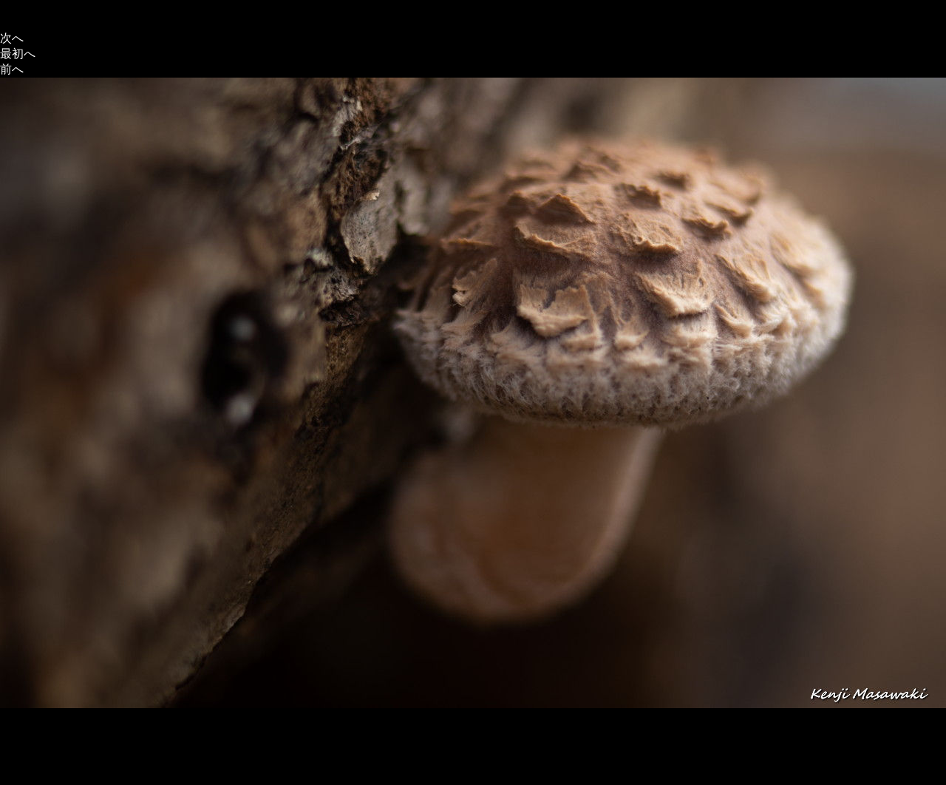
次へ (12, 38)
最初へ (17, 53)
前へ (12, 69)
